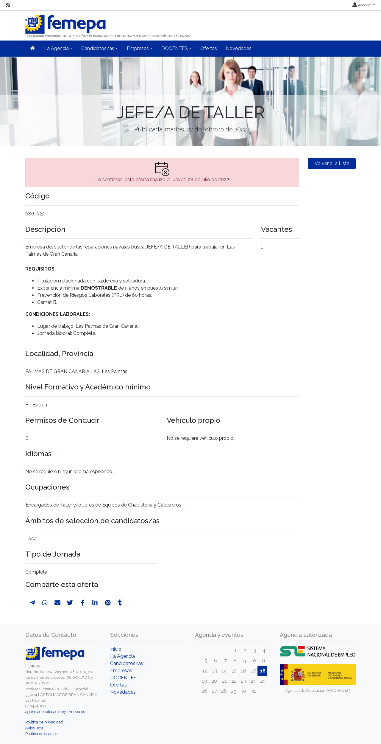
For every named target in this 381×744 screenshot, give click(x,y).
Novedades (239, 48)
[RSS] (8, 5)
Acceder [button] (362, 5)
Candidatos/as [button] (97, 48)
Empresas (121, 670)
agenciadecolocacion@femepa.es (55, 711)
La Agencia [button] (56, 48)
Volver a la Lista (332, 163)
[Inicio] (109, 24)
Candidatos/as (126, 663)
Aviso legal (35, 728)
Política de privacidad (44, 722)
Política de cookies (41, 733)
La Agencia (122, 656)
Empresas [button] (138, 48)
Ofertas (208, 48)
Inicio (115, 649)
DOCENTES (123, 678)
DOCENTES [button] (174, 48)
